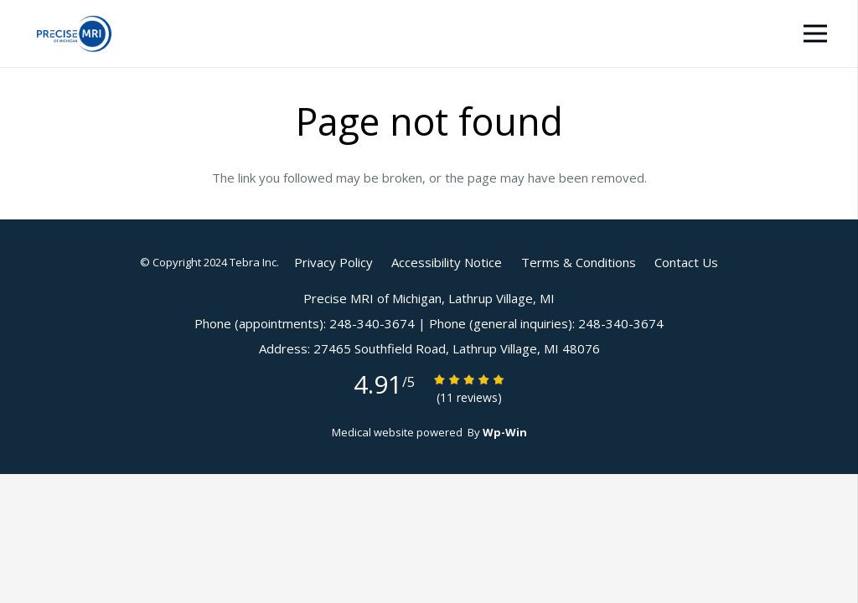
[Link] (74, 34)
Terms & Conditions (578, 262)
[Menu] (815, 33)
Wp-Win (505, 432)
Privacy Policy (333, 262)
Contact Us (686, 262)
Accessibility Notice (446, 262)
